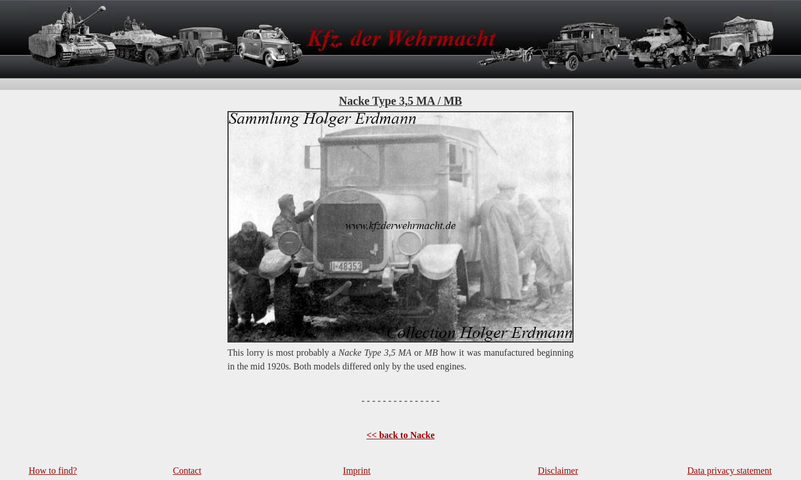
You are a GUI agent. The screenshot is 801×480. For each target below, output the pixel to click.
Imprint (357, 470)
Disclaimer (558, 470)
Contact (187, 470)
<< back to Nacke (400, 435)
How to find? (53, 470)
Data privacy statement (730, 470)
